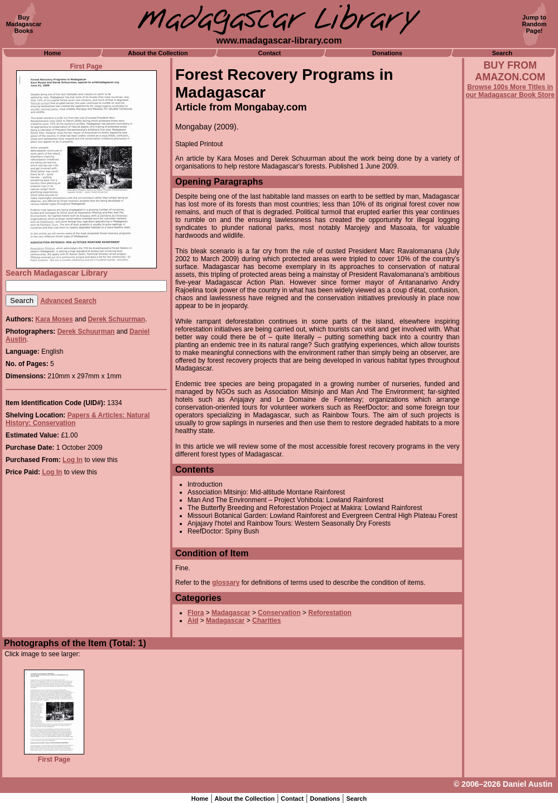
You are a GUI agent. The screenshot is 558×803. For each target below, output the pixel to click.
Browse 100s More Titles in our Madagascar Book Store (510, 91)
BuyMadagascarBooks (24, 24)
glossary (225, 582)
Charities (266, 620)
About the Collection (158, 53)
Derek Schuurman (116, 319)
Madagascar (230, 613)
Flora (195, 613)
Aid (192, 620)
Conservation (279, 613)
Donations (387, 53)
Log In (72, 460)
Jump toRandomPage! (534, 24)
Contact (269, 53)
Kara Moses (54, 319)
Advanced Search (68, 301)
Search (502, 53)
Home (52, 53)
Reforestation (329, 613)
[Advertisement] (510, 400)
